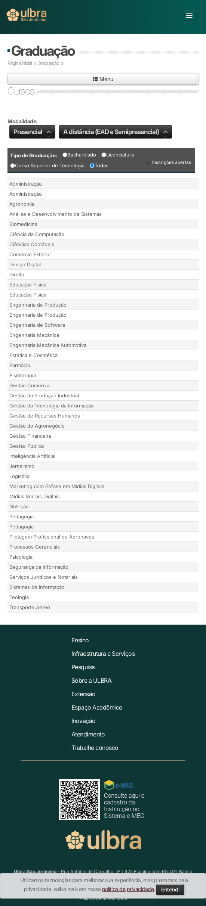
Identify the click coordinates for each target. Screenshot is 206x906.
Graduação (42, 50)
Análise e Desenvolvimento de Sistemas (55, 214)
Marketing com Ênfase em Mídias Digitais (56, 486)
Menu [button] (103, 79)
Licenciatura (117, 154)
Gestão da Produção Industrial (44, 395)
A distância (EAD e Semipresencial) (116, 132)
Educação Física (27, 285)
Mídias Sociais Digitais (34, 496)
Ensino (80, 640)
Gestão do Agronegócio (37, 426)
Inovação (83, 721)
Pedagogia (21, 516)
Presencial (33, 132)
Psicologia (21, 557)
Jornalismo (21, 466)
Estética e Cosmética (33, 355)
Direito (16, 274)
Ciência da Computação (36, 234)
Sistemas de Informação (37, 587)
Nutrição (19, 506)
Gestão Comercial (29, 385)
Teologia (19, 597)
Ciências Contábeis (31, 244)
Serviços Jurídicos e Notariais (43, 577)
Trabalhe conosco (95, 747)
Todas (99, 165)
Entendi (170, 889)
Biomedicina (23, 224)
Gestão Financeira (30, 436)
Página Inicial (19, 63)
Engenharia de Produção (38, 305)
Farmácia (19, 365)
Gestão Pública (26, 446)
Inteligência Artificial (32, 456)
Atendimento (88, 734)
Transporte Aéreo (29, 607)
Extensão (83, 694)
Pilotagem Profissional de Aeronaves (51, 537)
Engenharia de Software (37, 325)
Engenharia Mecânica (34, 335)
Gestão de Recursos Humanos (44, 416)
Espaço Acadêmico (97, 707)
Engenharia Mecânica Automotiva (47, 345)
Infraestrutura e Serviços (103, 653)
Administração (25, 184)
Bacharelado (79, 154)
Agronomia (21, 204)
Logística (19, 476)
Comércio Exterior (30, 254)
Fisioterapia (22, 375)
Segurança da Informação (38, 567)
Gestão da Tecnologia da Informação (51, 406)
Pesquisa (83, 667)
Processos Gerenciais (34, 547)
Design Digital (25, 264)
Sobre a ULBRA (91, 680)
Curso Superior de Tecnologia (47, 165)
